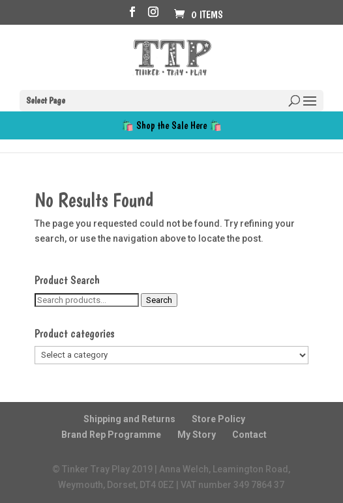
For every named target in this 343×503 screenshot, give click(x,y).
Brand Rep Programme (111, 434)
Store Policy (218, 419)
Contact (249, 434)
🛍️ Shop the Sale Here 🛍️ (171, 125)
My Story (196, 434)
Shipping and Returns (129, 419)
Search (159, 300)
